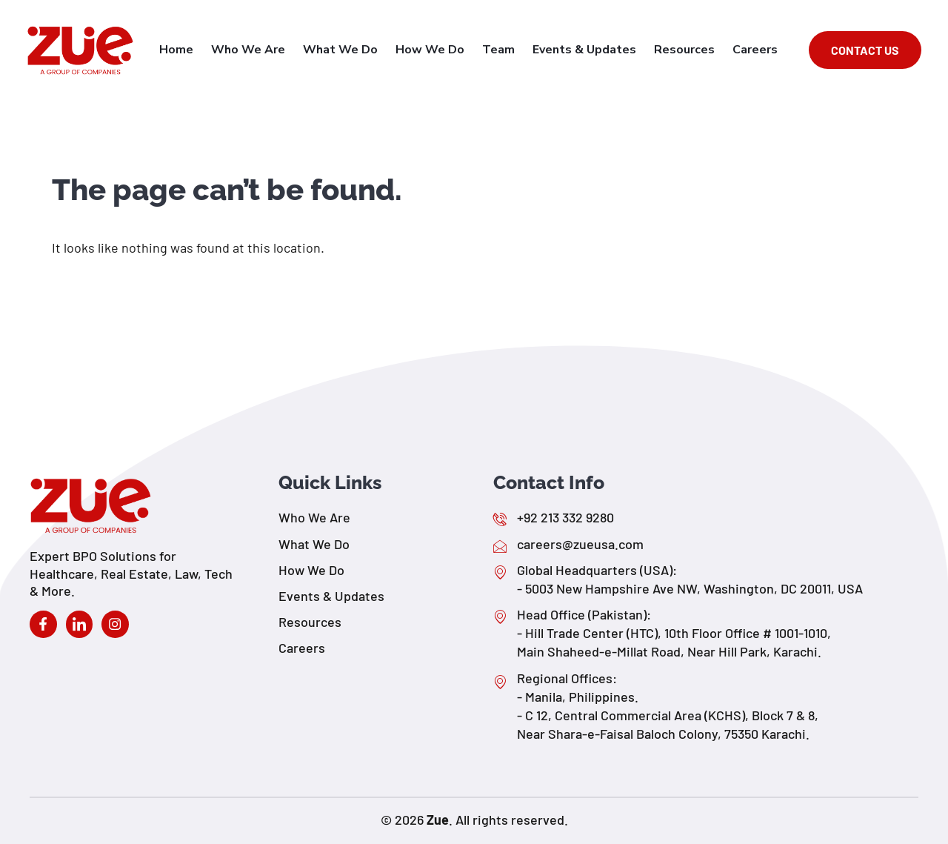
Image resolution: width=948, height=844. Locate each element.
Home (198, 49)
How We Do (443, 49)
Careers (756, 49)
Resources (688, 49)
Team (509, 49)
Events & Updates (592, 49)
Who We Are (267, 49)
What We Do (356, 49)
